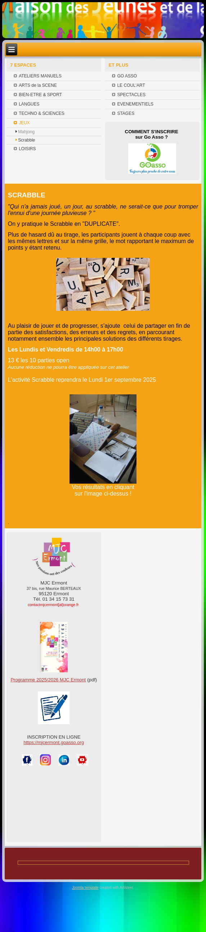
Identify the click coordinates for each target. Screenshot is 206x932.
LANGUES (29, 104)
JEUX (24, 122)
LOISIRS (27, 148)
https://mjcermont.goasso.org (54, 742)
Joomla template (85, 888)
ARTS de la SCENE (38, 85)
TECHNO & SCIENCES (41, 113)
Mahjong (26, 131)
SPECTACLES (131, 94)
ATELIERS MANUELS (40, 76)
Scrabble (26, 140)
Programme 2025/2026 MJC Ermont (48, 679)
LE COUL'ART (131, 85)
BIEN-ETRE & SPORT (40, 94)
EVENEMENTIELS (135, 104)
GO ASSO (127, 76)
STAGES (125, 113)
